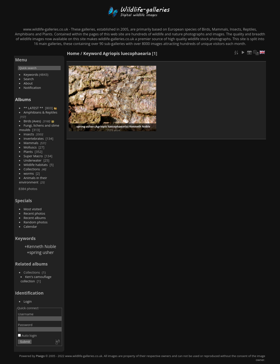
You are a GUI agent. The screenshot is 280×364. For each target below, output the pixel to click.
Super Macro (33, 156)
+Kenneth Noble (40, 246)
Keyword (92, 53)
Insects (29, 134)
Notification (32, 87)
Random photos (36, 222)
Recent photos (34, 213)
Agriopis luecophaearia (127, 53)
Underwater (33, 160)
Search (29, 79)
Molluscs (30, 147)
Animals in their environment (33, 180)
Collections (32, 169)
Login (28, 301)
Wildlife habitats (36, 164)
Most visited (33, 209)
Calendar (30, 226)
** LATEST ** (33, 108)
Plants (28, 151)
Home (73, 53)
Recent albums (35, 218)
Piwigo (40, 356)
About (28, 83)
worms (29, 173)
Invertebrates (34, 138)
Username (25, 314)
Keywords (31, 74)
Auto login (27, 335)
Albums (23, 99)
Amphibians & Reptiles (40, 112)
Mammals (31, 143)
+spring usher (40, 252)
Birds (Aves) (32, 121)
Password (25, 325)
